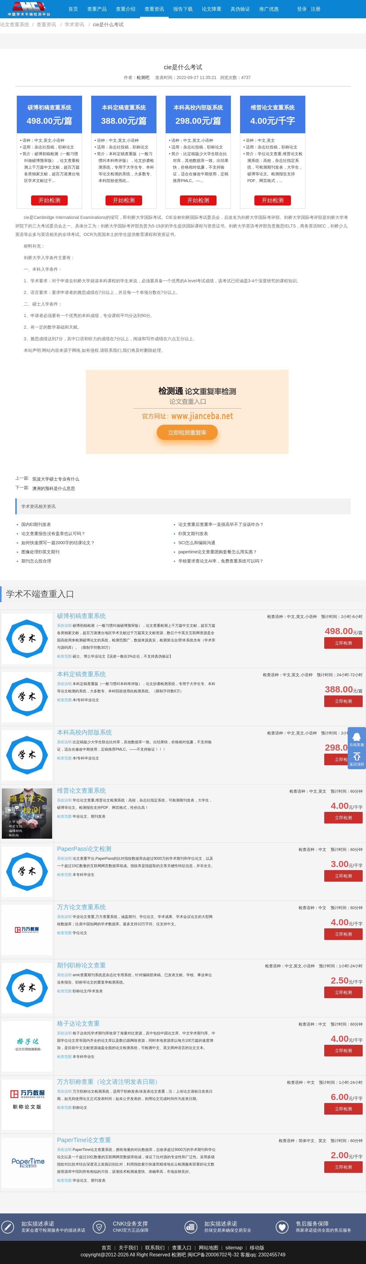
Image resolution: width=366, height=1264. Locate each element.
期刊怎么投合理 (36, 561)
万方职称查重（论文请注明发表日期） (109, 1081)
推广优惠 (269, 9)
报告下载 (183, 9)
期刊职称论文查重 (81, 965)
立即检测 (343, 643)
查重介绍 (125, 9)
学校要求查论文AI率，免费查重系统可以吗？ (221, 561)
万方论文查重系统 (81, 907)
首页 (73, 9)
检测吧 (143, 77)
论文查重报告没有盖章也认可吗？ (53, 533)
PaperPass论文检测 (84, 848)
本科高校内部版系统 (84, 732)
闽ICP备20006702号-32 (213, 1254)
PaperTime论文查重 (84, 1140)
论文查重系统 (14, 24)
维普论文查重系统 (81, 790)
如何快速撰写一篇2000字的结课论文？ (58, 542)
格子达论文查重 (78, 1023)
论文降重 (211, 9)
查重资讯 (154, 9)
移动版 (257, 1247)
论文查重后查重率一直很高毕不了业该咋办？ (221, 524)
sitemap (233, 1247)
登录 (302, 9)
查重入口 (182, 1247)
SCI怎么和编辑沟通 (196, 542)
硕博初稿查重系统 (81, 615)
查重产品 (97, 9)
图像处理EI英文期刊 (40, 551)
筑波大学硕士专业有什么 (55, 479)
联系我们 (155, 1247)
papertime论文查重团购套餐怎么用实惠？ (217, 551)
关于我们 (128, 1247)
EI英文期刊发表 (193, 533)
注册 (316, 9)
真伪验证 (240, 9)
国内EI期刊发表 (36, 524)
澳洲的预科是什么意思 (53, 488)
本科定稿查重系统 (81, 674)
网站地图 (208, 1247)
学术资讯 (75, 24)
